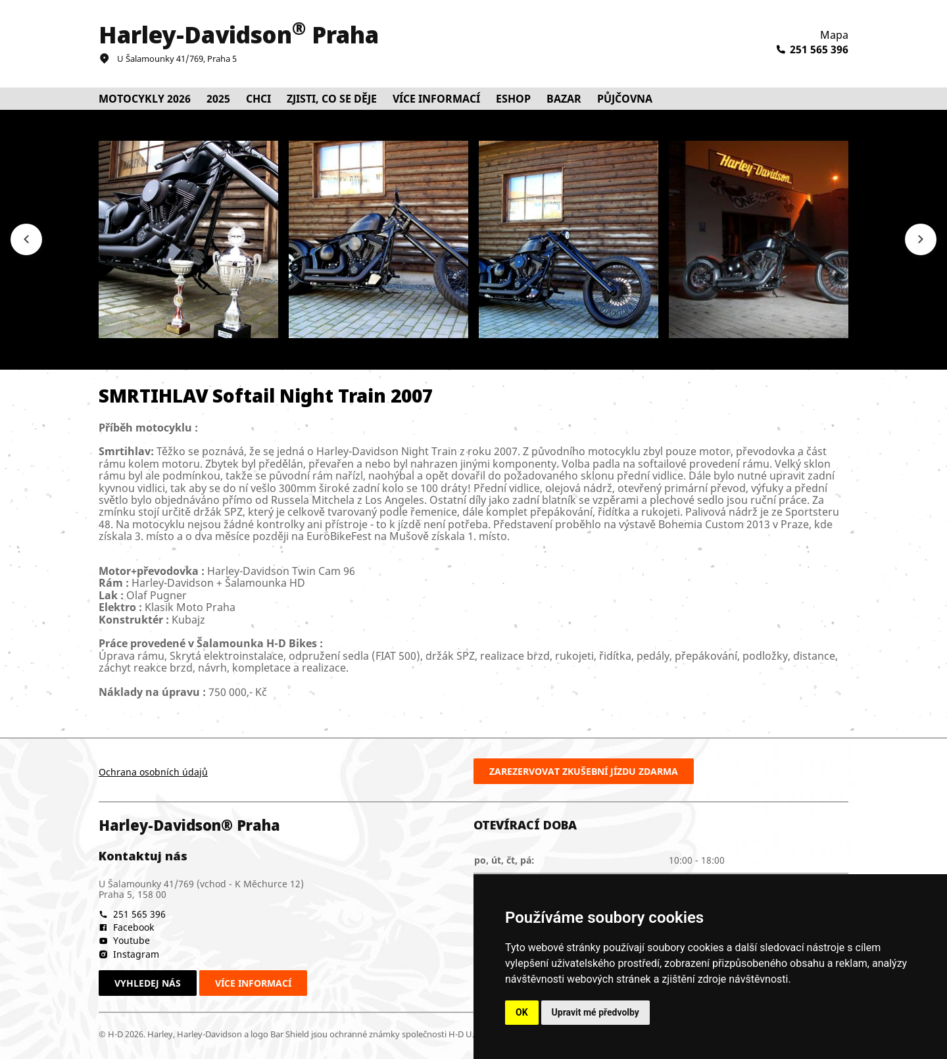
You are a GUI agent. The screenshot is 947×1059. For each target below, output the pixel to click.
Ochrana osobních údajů (153, 772)
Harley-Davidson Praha (239, 34)
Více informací (253, 983)
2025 (218, 98)
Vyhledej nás (147, 983)
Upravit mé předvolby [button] (595, 1012)
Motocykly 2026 (145, 98)
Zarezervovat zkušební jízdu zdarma (583, 771)
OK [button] (522, 1012)
